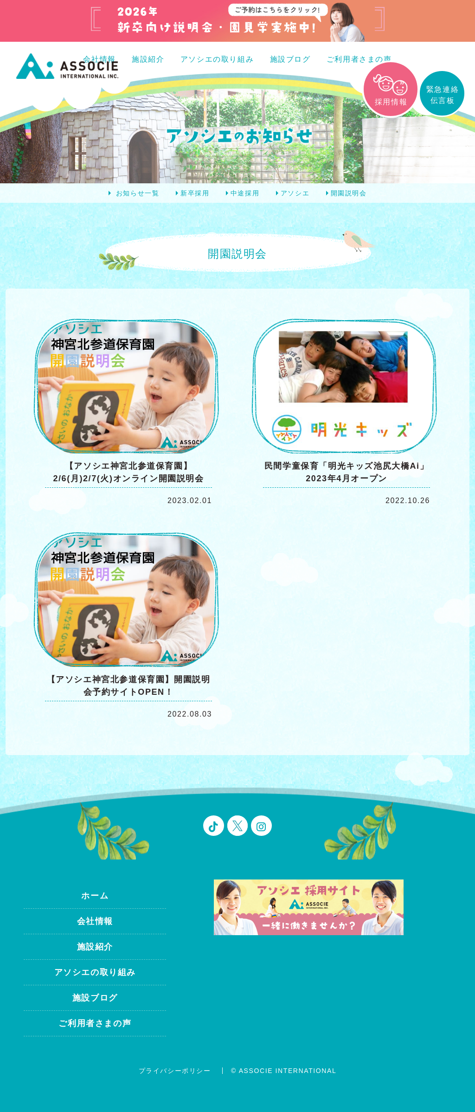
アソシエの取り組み (217, 59)
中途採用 (245, 193)
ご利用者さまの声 (359, 59)
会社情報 (95, 921)
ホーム (95, 895)
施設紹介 (148, 59)
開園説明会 (349, 193)
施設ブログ (290, 59)
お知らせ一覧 (138, 193)
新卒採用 (194, 193)
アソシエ (295, 193)
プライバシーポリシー (175, 1070)
